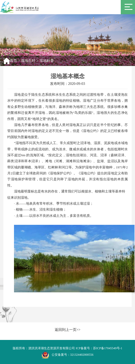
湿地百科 (28, 61)
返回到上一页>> (68, 330)
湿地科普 (46, 61)
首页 (13, 61)
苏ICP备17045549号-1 (107, 348)
